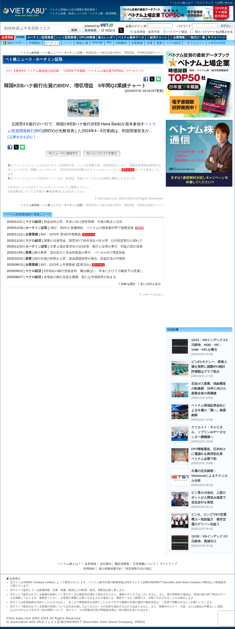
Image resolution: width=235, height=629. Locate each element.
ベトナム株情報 (30, 52)
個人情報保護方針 (110, 568)
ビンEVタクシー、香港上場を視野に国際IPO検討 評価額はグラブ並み (209, 366)
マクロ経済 (173, 43)
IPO (109, 42)
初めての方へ (14, 43)
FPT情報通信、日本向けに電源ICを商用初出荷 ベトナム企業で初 (208, 454)
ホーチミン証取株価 (40, 37)
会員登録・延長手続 (147, 31)
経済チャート (157, 37)
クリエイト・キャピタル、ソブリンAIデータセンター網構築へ (208, 432)
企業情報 (177, 37)
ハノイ (68, 43)
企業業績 (137, 43)
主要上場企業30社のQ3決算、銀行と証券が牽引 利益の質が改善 (96, 246)
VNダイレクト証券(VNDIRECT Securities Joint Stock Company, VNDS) (168, 582)
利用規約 (89, 568)
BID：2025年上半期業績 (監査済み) (66, 264)
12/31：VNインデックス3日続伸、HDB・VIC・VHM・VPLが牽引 (209, 344)
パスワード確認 (177, 31)
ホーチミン (52, 43)
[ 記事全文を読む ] (21, 137)
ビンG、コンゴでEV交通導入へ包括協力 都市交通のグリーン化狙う (208, 519)
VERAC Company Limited (38, 582)
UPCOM (97, 42)
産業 (159, 43)
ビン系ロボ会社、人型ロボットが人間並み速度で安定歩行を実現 (208, 497)
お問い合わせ (225, 2)
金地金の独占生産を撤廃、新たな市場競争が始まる (80, 277)
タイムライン (195, 43)
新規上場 (82, 43)
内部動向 (121, 43)
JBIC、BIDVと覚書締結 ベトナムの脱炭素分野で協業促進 (91, 228)
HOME (20, 37)
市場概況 (34, 43)
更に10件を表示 (150, 284)
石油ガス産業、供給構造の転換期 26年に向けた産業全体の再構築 (208, 388)
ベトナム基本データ (131, 37)
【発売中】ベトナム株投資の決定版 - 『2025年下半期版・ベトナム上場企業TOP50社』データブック (78, 70)
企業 (150, 43)
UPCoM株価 (87, 37)
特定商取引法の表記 (138, 568)
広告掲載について (144, 563)
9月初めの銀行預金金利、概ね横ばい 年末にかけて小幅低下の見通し (93, 271)
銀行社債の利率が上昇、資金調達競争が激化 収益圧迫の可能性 (79, 258)
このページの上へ (152, 294)
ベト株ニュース (51, 52)
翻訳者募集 (122, 563)
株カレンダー (106, 37)
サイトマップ (205, 2)
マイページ (216, 37)
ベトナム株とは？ (182, 2)
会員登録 (7, 37)
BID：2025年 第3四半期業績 (61, 234)
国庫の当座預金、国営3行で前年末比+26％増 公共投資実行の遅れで (93, 240)
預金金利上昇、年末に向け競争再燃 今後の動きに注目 (83, 221)
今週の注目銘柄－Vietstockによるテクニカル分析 (209, 475)
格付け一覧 (196, 37)
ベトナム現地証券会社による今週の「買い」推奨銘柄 (208, 410)
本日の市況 (216, 43)
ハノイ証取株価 (66, 37)
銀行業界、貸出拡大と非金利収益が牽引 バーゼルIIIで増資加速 (79, 252)
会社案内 (105, 563)
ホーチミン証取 (73, 52)
